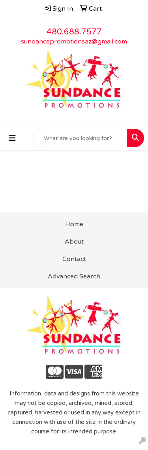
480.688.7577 (74, 32)
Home (74, 224)
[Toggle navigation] (12, 138)
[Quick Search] (80, 138)
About (74, 242)
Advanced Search (74, 276)
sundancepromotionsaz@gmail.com (74, 41)
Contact (74, 259)
